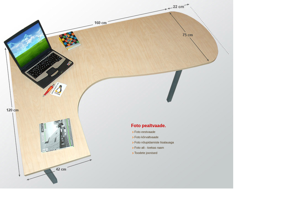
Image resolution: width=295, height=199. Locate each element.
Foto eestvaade (144, 131)
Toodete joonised (145, 153)
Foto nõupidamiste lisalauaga (154, 142)
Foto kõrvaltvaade (146, 137)
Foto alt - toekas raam (149, 147)
